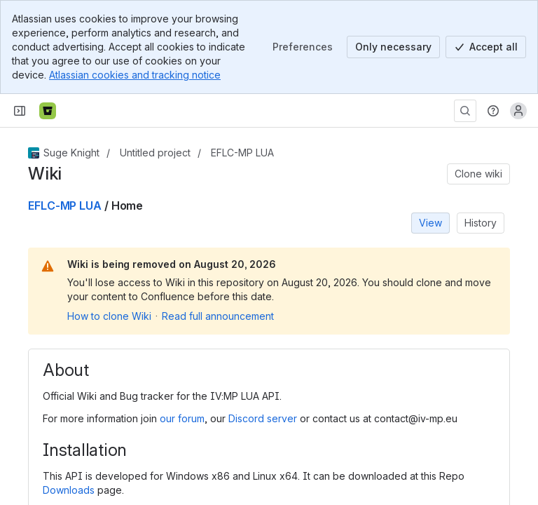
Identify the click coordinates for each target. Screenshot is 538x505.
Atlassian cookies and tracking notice (135, 75)
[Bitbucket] (47, 111)
